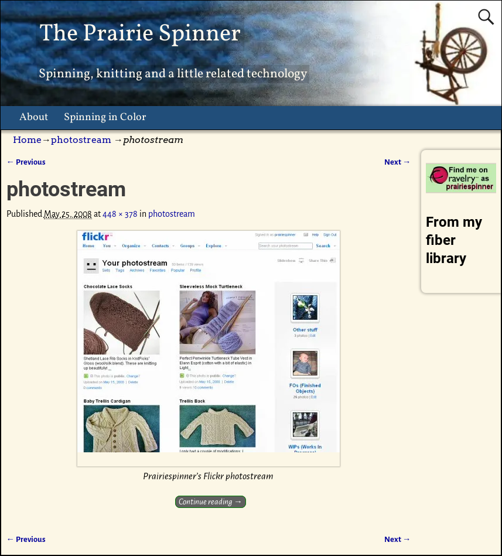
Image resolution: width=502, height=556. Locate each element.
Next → (397, 162)
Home (27, 139)
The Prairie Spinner (140, 34)
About (33, 117)
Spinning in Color (105, 117)
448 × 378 (120, 214)
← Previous (26, 162)
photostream (81, 139)
